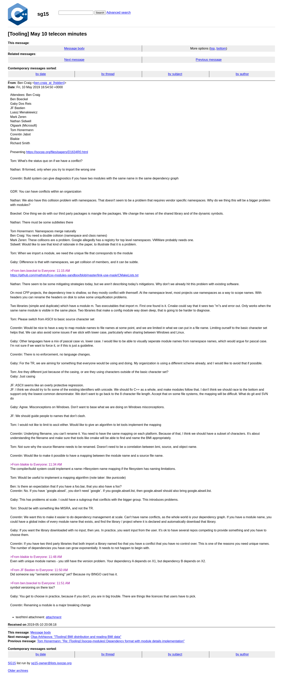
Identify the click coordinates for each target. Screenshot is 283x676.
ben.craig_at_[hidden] (49, 82)
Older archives (18, 670)
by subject (175, 74)
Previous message (209, 59)
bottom (221, 48)
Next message (74, 59)
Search (100, 12)
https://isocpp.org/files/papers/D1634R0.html (57, 152)
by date (41, 74)
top (212, 48)
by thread (108, 74)
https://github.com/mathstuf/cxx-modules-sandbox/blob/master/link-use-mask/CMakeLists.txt (74, 275)
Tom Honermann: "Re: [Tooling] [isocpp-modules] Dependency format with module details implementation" (111, 641)
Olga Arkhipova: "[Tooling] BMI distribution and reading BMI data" (76, 636)
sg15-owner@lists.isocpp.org (51, 663)
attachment (53, 617)
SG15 (12, 663)
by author (242, 74)
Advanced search (119, 12)
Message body (74, 48)
